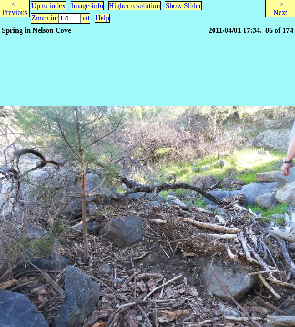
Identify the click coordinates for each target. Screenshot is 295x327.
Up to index (48, 6)
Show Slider (183, 6)
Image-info (87, 6)
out (85, 18)
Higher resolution (134, 6)
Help (102, 18)
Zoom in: (44, 18)
